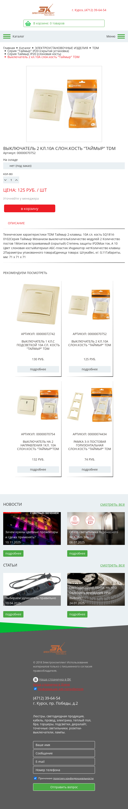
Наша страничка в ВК (55, 679)
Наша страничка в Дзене (51, 684)
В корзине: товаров (48, 23)
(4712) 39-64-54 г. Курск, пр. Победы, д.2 (55, 700)
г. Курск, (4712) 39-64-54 (89, 10)
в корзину (29, 208)
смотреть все (112, 504)
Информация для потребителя (60, 689)
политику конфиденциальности (73, 778)
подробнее (38, 369)
